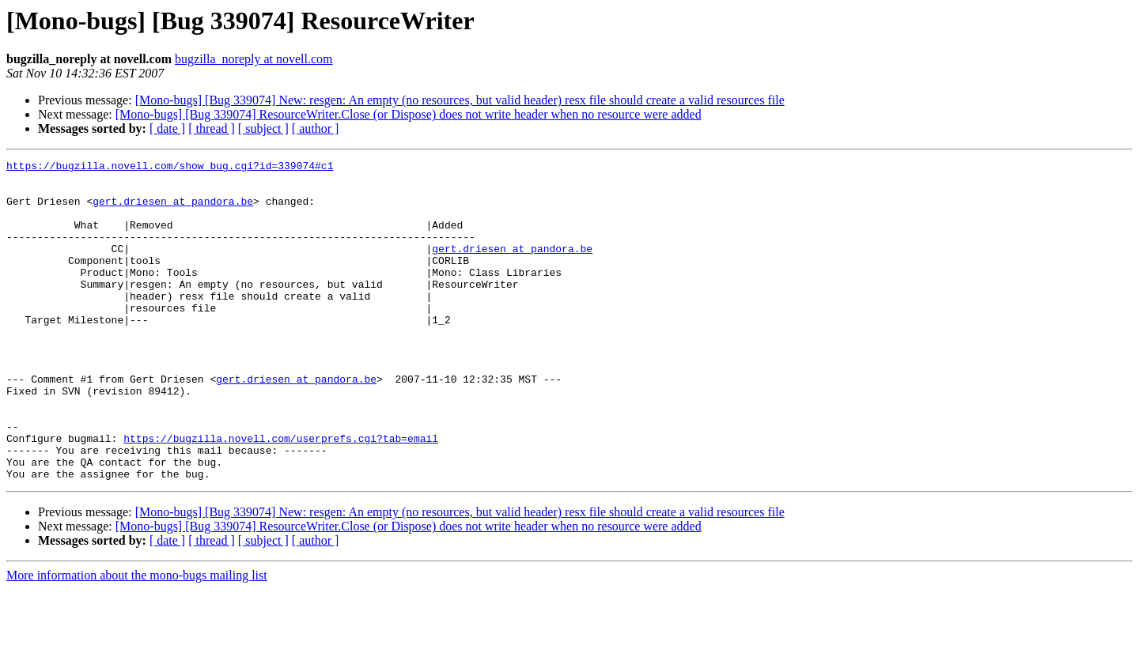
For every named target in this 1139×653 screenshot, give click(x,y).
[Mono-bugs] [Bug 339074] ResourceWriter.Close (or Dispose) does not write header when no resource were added (408, 114)
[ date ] (167, 128)
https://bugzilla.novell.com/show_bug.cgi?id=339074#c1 (169, 167)
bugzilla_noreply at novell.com (254, 59)
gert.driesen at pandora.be (173, 210)
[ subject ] (263, 128)
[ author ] (315, 128)
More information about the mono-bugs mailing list (136, 639)
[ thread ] (211, 128)
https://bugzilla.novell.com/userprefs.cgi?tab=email (280, 495)
